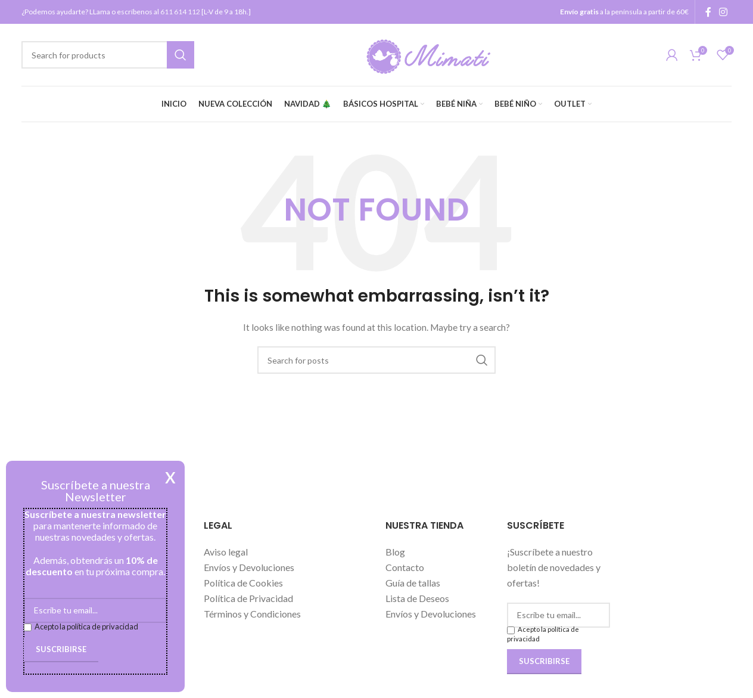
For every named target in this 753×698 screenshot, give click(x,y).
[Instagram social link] (723, 12)
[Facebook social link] (708, 12)
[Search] (107, 55)
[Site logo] (430, 54)
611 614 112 (180, 11)
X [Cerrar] (170, 477)
